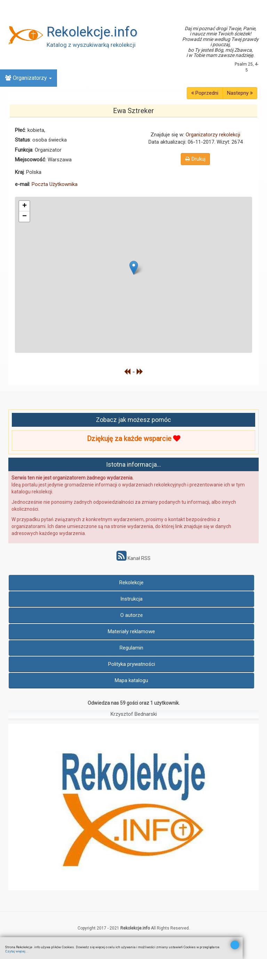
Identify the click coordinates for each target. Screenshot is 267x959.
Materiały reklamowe (131, 631)
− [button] (24, 216)
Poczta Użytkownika (55, 184)
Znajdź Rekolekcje (30, 8)
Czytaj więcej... (17, 951)
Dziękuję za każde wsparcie (133, 438)
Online (19, 60)
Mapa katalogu (131, 680)
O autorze (131, 615)
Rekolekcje (131, 582)
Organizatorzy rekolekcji (213, 134)
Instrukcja (131, 599)
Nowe (15, 26)
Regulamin (131, 648)
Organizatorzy (28, 78)
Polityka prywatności (131, 664)
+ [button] (24, 206)
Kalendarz (21, 43)
